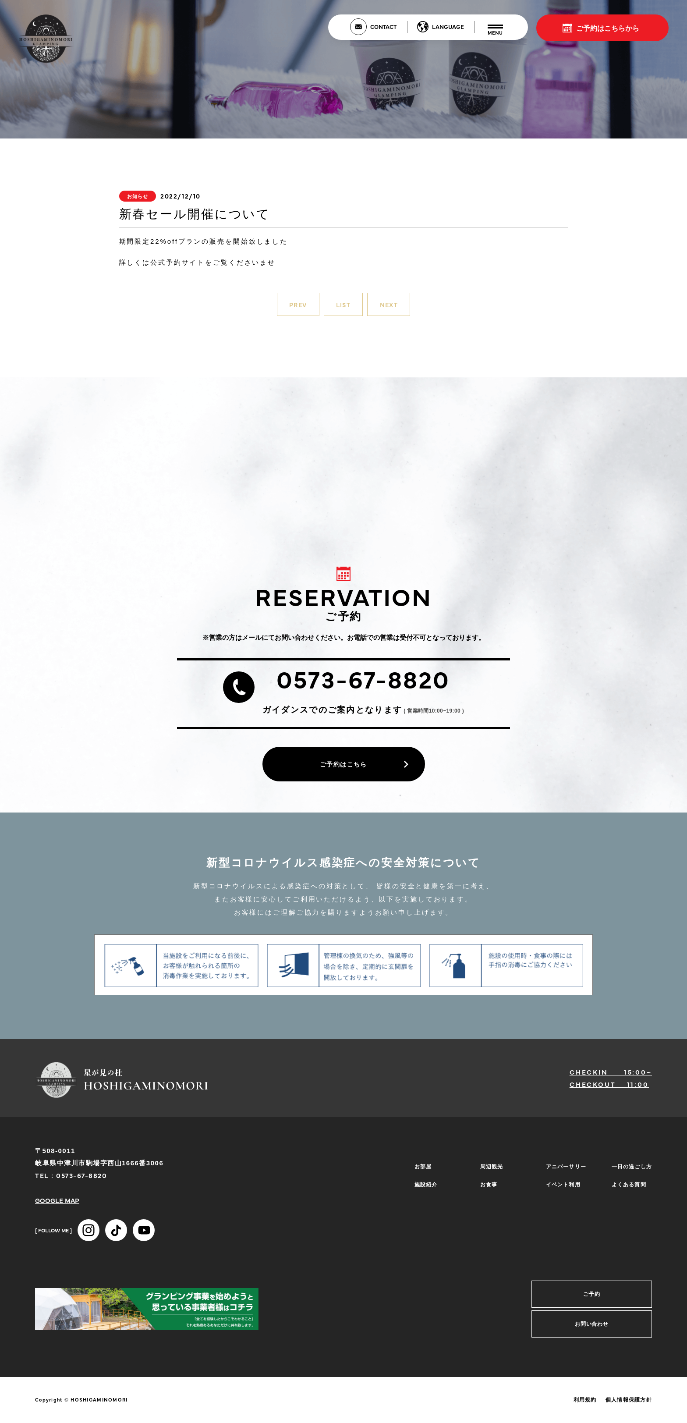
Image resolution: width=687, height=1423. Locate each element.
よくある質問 (627, 1184)
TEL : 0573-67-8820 (71, 1179)
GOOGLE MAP (57, 1204)
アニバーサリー (564, 1171)
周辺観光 (489, 1171)
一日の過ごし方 (630, 1171)
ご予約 (591, 1298)
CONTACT (383, 26)
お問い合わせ (592, 1328)
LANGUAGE (448, 26)
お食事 (486, 1184)
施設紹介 (423, 1184)
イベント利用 (561, 1184)
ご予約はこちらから (607, 27)
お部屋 (420, 1171)
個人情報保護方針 (629, 1404)
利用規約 (585, 1404)
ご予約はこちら (343, 766)
